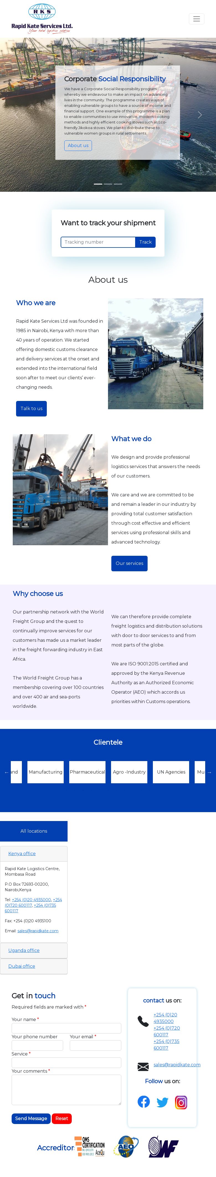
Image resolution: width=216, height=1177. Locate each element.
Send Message (31, 1118)
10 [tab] (141, 790)
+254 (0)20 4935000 (31, 899)
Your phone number (35, 1036)
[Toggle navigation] (196, 18)
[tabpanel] (129, 772)
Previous (6, 772)
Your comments (31, 1071)
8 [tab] (124, 790)
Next (209, 772)
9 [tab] (133, 790)
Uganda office (24, 950)
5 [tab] (99, 790)
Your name (25, 1019)
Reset (61, 1118)
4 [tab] (91, 790)
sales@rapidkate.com (37, 930)
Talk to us (31, 408)
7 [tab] (116, 790)
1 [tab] (66, 790)
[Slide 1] (98, 184)
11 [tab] (149, 790)
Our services (129, 563)
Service (21, 1054)
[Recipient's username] (98, 242)
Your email (83, 1036)
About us (78, 145)
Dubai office (21, 966)
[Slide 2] (118, 184)
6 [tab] (108, 790)
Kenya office (22, 853)
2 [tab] (75, 790)
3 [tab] (83, 790)
